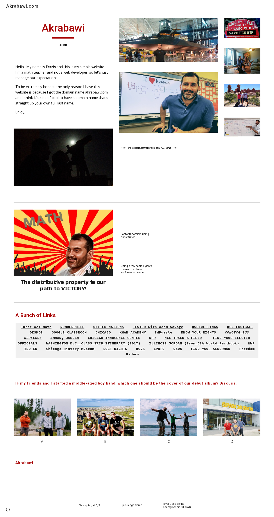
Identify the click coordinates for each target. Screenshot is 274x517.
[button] (8, 509)
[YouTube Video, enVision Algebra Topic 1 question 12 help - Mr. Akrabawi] (137, 252)
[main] (63, 34)
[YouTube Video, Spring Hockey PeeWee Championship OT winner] (179, 488)
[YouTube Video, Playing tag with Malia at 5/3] (95, 489)
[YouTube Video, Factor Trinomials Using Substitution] (137, 219)
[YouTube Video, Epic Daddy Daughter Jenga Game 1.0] (137, 489)
